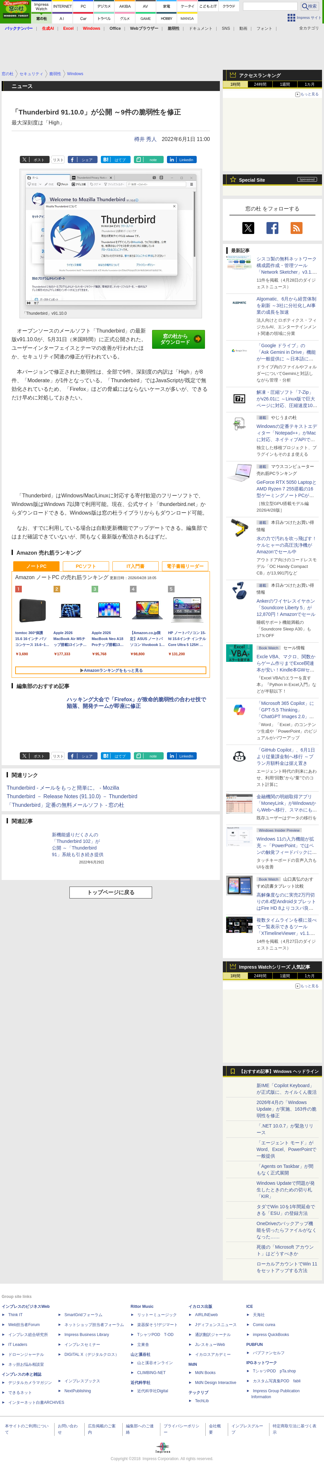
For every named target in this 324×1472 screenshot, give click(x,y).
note (153, 160)
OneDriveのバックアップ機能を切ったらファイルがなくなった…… (287, 1230)
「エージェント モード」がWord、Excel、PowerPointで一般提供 (286, 1149)
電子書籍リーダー (185, 566)
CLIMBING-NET (151, 1372)
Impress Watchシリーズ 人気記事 (274, 967)
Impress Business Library (86, 1334)
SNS (226, 28)
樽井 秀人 (145, 139)
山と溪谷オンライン (155, 1362)
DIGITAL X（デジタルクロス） (91, 1354)
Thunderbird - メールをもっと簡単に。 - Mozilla (63, 788)
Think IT (15, 1314)
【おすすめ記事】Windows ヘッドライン (279, 1071)
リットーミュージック (157, 1314)
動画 (243, 28)
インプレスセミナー (82, 1344)
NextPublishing (77, 1391)
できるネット (20, 1392)
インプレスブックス (82, 1381)
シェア (87, 160)
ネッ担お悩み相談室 (26, 1364)
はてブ (120, 160)
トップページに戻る (111, 892)
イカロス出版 (200, 1306)
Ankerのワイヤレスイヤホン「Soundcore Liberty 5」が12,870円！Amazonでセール (286, 607)
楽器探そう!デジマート (157, 1324)
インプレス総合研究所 (28, 1334)
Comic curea (264, 1324)
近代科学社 (140, 1382)
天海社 (259, 1314)
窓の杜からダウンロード (181, 339)
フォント (264, 28)
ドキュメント (201, 28)
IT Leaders (17, 1344)
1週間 (285, 84)
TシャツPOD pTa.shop (274, 1371)
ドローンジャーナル (26, 1354)
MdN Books (205, 1372)
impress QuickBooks (271, 1334)
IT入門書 (135, 566)
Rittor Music (142, 1306)
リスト (58, 160)
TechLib (202, 1401)
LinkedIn (186, 160)
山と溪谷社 (140, 1354)
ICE (249, 1306)
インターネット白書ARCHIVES (36, 1402)
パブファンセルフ (269, 1353)
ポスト (39, 160)
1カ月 (310, 84)
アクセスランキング (260, 75)
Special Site (252, 180)
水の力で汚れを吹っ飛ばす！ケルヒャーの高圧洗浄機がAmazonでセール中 (287, 545)
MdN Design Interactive (215, 1382)
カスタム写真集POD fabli (277, 1381)
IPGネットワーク (261, 1362)
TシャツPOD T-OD (155, 1334)
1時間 (235, 84)
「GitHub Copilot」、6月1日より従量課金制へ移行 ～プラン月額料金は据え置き (286, 756)
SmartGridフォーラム (83, 1314)
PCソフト (86, 566)
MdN (192, 1364)
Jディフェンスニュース (216, 1324)
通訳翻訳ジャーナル (213, 1334)
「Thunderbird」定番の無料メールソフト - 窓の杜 (66, 805)
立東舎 (143, 1344)
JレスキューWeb (210, 1344)
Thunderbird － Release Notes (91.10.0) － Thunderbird (72, 796)
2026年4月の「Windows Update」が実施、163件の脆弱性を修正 (286, 1109)
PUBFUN (254, 1344)
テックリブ (198, 1392)
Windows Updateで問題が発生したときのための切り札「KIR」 (286, 1189)
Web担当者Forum (24, 1324)
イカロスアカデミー (213, 1354)
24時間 (260, 84)
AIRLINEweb (206, 1314)
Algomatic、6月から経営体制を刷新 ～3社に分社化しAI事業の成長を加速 (286, 305)
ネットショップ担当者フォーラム (94, 1324)
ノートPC (36, 566)
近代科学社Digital (152, 1391)
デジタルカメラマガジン (30, 1382)
